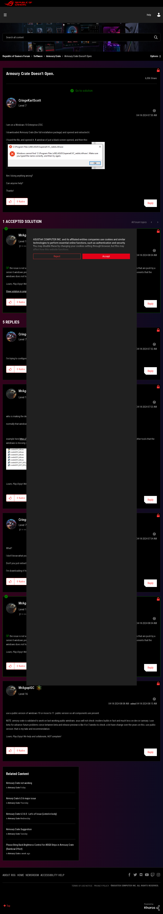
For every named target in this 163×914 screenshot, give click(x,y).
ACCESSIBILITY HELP (52, 875)
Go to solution (84, 90)
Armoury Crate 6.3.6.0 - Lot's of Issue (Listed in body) (31, 814)
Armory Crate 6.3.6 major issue (21, 798)
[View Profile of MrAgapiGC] (26, 688)
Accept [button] (106, 256)
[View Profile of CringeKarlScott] (30, 100)
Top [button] (8, 905)
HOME (20, 875)
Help (149, 14)
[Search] (81, 37)
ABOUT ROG (9, 875)
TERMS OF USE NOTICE (82, 885)
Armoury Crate (53, 56)
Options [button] (154, 56)
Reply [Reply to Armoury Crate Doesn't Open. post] (150, 203)
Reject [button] (57, 256)
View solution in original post (20, 291)
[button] (55, 155)
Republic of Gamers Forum (16, 56)
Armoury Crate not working (19, 783)
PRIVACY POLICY (101, 885)
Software (38, 56)
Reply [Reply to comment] (150, 303)
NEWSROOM (32, 875)
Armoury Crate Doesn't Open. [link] (78, 56)
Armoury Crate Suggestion (19, 829)
